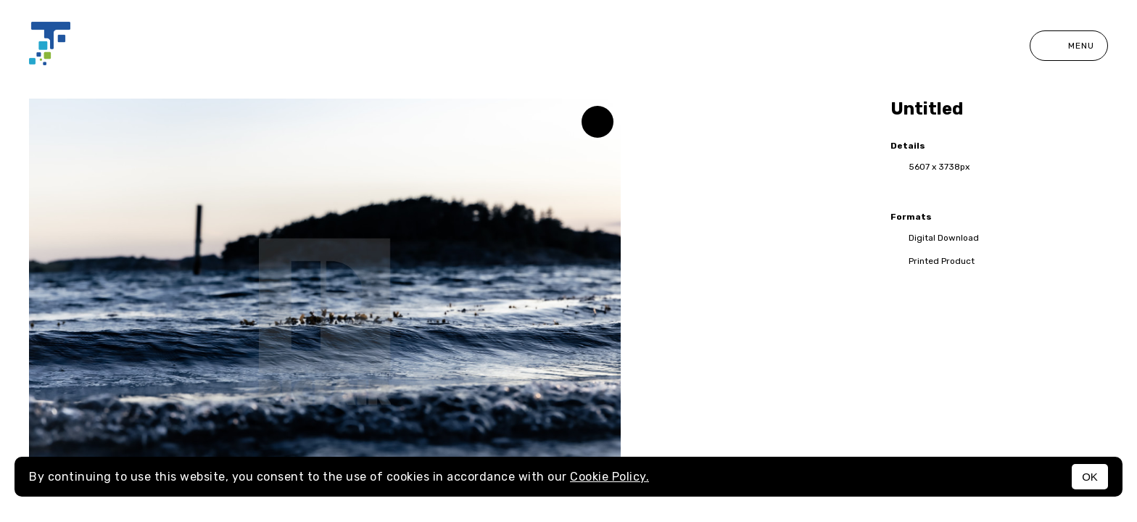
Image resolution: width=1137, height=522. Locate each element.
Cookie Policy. (609, 477)
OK (1090, 477)
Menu (1068, 45)
